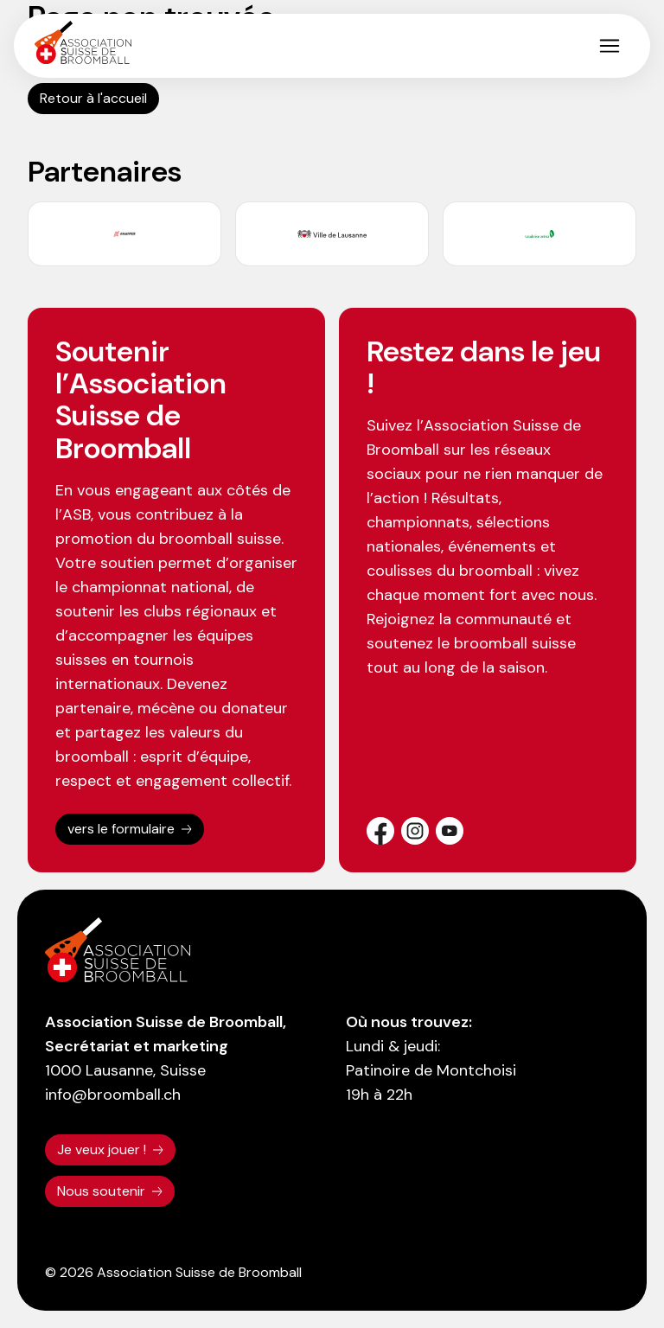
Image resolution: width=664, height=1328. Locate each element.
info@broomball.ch (113, 1094)
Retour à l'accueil (93, 98)
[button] (609, 46)
